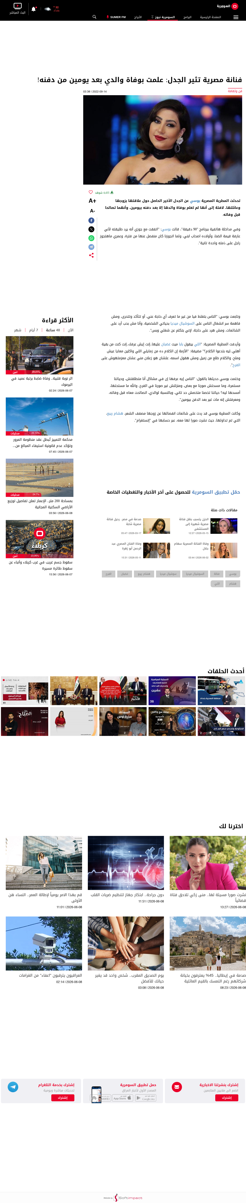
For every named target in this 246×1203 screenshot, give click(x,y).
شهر (17, 330)
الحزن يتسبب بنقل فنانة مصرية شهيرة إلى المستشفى (194, 524)
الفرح (236, 365)
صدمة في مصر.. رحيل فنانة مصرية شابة (124, 522)
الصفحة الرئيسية (210, 17)
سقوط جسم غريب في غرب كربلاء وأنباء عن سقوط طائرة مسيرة (40, 565)
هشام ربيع (115, 413)
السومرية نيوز (162, 17)
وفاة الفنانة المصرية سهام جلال (191, 546)
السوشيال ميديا (182, 323)
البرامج (187, 17)
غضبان (165, 344)
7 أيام (33, 330)
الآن (70, 330)
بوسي (195, 200)
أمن (15, 372)
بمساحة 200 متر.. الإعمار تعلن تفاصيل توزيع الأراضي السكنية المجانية (39, 504)
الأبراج (138, 17)
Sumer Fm (118, 17)
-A (92, 211)
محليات (15, 433)
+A (92, 201)
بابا (181, 344)
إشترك (63, 1098)
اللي (197, 344)
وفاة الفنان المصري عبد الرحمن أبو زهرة (126, 546)
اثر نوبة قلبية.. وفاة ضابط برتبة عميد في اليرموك (41, 381)
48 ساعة (53, 330)
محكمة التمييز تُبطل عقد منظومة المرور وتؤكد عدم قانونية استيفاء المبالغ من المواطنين (42, 443)
